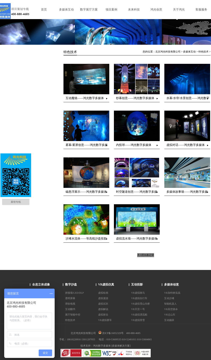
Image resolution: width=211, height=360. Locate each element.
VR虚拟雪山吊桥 (140, 303)
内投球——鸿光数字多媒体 (133, 145)
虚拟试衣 (103, 303)
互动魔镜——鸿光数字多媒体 (85, 98)
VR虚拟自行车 (139, 298)
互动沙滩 (169, 298)
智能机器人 (170, 303)
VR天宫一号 (138, 309)
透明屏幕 (70, 298)
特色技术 (203, 51)
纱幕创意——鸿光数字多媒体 (135, 98)
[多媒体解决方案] (121, 345)
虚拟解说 (103, 309)
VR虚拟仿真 (106, 284)
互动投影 (137, 284)
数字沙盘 (71, 284)
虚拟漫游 (103, 298)
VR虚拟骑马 (138, 292)
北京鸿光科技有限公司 (168, 51)
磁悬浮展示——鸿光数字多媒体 (86, 191)
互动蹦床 (169, 320)
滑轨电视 (70, 303)
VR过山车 (169, 314)
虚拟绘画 (103, 292)
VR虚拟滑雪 (138, 320)
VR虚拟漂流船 (139, 314)
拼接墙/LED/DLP (74, 292)
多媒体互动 (189, 51)
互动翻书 (70, 309)
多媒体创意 (171, 284)
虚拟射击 (103, 314)
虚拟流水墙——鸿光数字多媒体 (136, 238)
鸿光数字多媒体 (102, 345)
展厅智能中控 (72, 314)
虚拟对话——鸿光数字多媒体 (185, 145)
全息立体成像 (41, 284)
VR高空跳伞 (171, 309)
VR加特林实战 (172, 292)
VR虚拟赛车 (105, 320)
